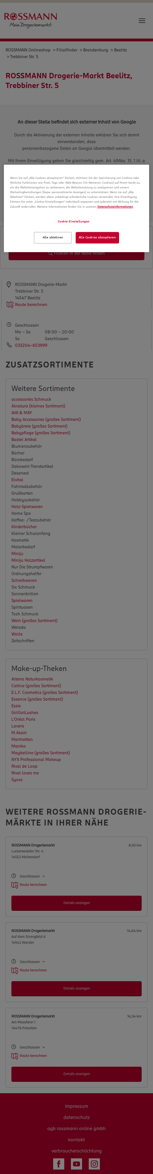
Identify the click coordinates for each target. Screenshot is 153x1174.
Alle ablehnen (53, 237)
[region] (76, 208)
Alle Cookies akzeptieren (97, 237)
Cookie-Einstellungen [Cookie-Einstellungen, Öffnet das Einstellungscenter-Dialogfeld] (74, 221)
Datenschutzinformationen (115, 206)
